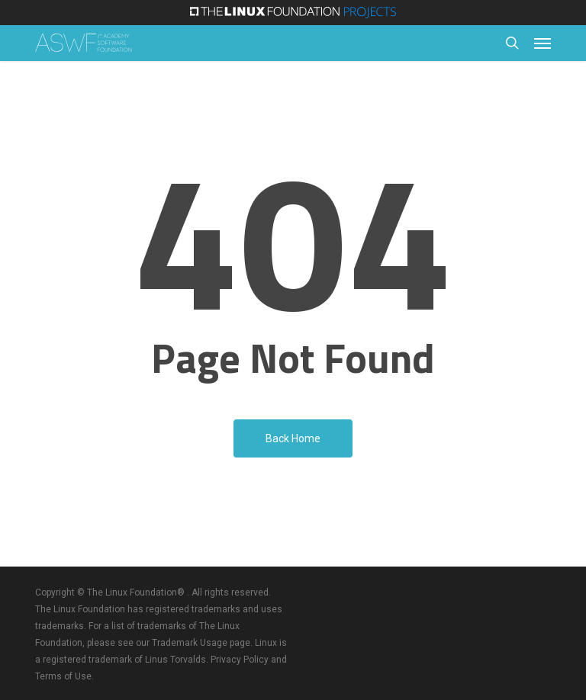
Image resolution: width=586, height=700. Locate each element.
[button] (542, 42)
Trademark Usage (189, 642)
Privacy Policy (240, 659)
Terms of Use (63, 676)
